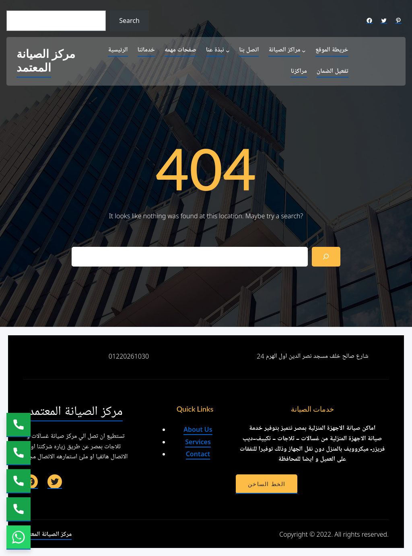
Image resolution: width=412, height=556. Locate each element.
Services (198, 441)
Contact (198, 453)
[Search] (326, 257)
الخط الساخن (266, 484)
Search (129, 20)
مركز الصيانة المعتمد (45, 61)
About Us (197, 429)
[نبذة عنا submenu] (228, 51)
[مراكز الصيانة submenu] (304, 51)
